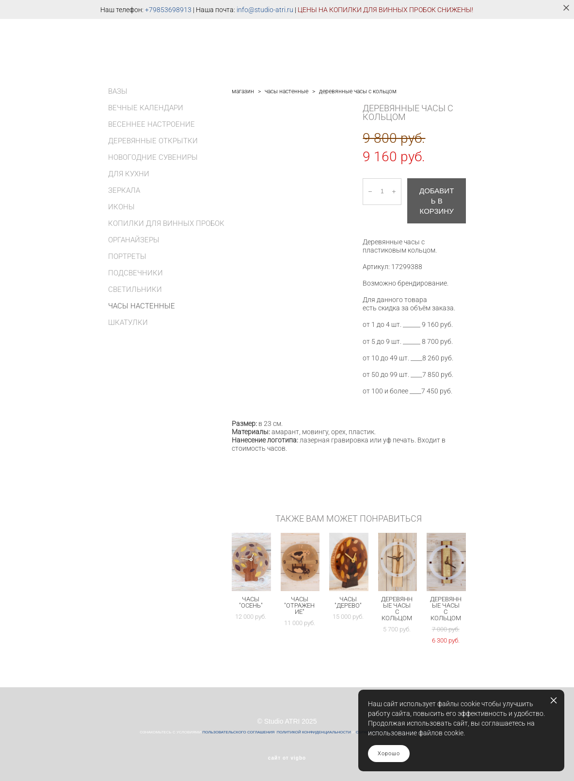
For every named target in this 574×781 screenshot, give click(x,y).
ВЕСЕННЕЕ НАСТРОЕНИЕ (151, 124)
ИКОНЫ (121, 207)
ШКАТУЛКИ (128, 322)
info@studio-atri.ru (265, 10)
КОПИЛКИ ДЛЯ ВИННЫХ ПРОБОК (166, 223)
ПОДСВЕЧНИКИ (135, 273)
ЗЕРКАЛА (124, 190)
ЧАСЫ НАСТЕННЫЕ (141, 306)
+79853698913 (168, 10)
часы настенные (286, 91)
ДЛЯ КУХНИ (128, 174)
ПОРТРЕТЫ (127, 256)
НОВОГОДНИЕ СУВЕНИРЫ (153, 157)
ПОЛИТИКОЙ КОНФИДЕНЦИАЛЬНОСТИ (314, 732)
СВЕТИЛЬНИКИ (135, 289)
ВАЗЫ (118, 91)
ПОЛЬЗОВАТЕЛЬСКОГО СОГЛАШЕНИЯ (238, 732)
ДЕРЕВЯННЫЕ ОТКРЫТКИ (153, 140)
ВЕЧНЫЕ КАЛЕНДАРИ (145, 107)
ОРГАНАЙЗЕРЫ (133, 240)
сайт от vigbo (287, 758)
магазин (243, 91)
